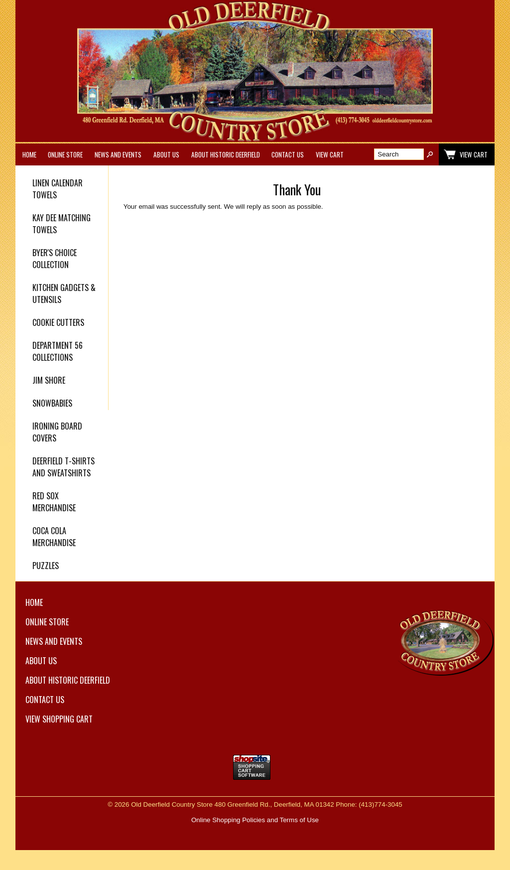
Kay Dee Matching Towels (61, 224)
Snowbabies (52, 403)
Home (29, 154)
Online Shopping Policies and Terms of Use (255, 820)
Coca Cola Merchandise (54, 537)
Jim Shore (48, 380)
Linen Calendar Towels (57, 189)
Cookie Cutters (58, 322)
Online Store (65, 154)
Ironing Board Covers (57, 432)
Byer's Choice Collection (54, 259)
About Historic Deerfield (225, 154)
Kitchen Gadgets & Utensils (64, 293)
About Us (166, 154)
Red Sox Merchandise (54, 502)
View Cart (330, 154)
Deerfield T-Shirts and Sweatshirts (63, 467)
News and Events (118, 154)
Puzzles (45, 566)
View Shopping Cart (59, 719)
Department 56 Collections (57, 351)
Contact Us (287, 154)
